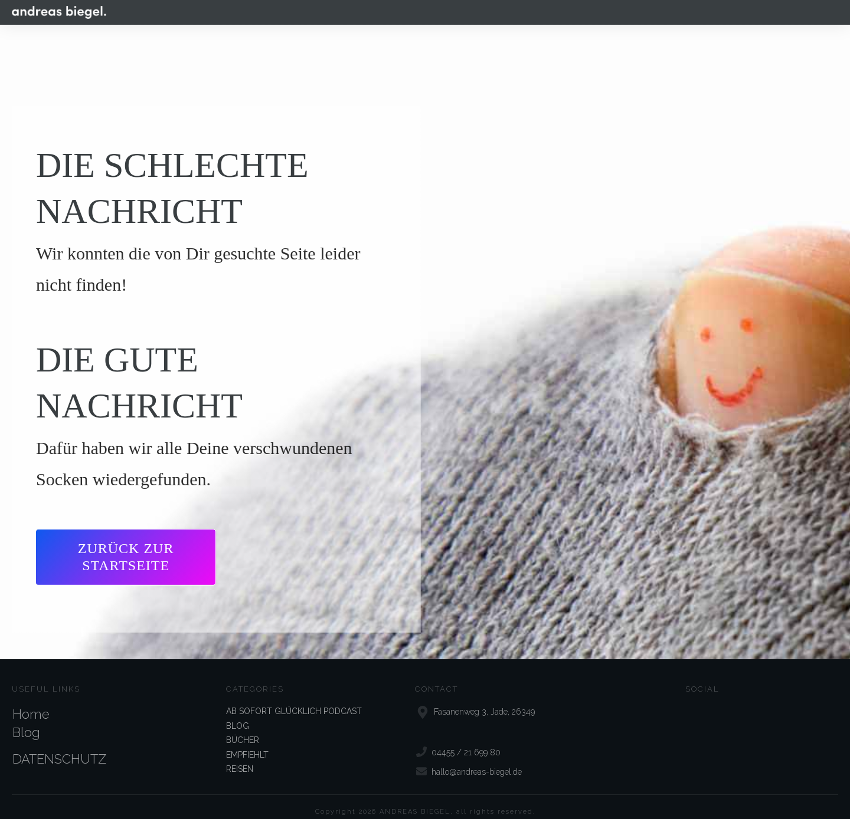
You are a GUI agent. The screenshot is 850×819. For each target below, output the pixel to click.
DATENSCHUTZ (59, 748)
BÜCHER (242, 729)
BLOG (237, 715)
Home (31, 703)
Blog (26, 721)
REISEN (239, 758)
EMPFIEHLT (247, 743)
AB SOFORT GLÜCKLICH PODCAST (294, 700)
